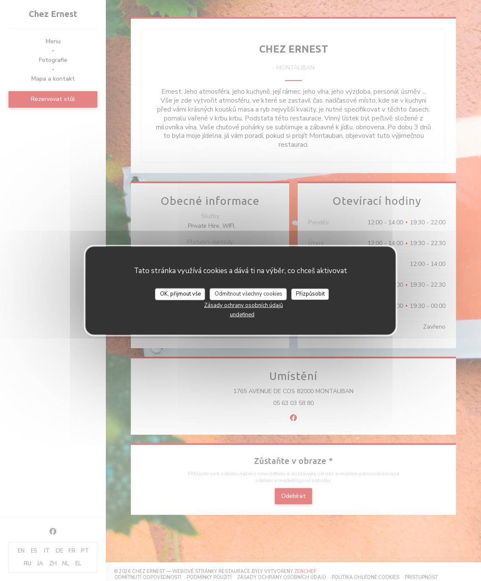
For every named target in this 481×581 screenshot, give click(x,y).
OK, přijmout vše (180, 294)
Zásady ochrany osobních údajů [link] (243, 305)
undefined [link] (242, 314)
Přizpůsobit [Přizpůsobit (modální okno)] (310, 294)
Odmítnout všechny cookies (248, 294)
